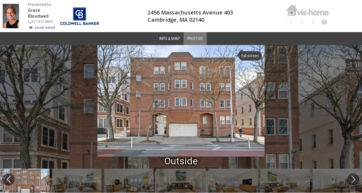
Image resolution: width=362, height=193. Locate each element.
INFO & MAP (169, 38)
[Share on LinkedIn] (313, 22)
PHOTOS (195, 38)
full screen (249, 56)
